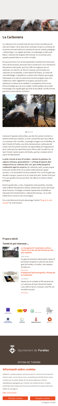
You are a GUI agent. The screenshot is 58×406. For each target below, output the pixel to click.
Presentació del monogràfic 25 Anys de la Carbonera (38, 273)
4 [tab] (32, 132)
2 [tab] (28, 132)
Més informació (10, 392)
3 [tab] (30, 132)
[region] (29, 113)
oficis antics (24, 270)
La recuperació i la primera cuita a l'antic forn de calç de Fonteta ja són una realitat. (37, 250)
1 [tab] (26, 132)
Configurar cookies (48, 402)
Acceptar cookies (43, 398)
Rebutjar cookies (15, 398)
